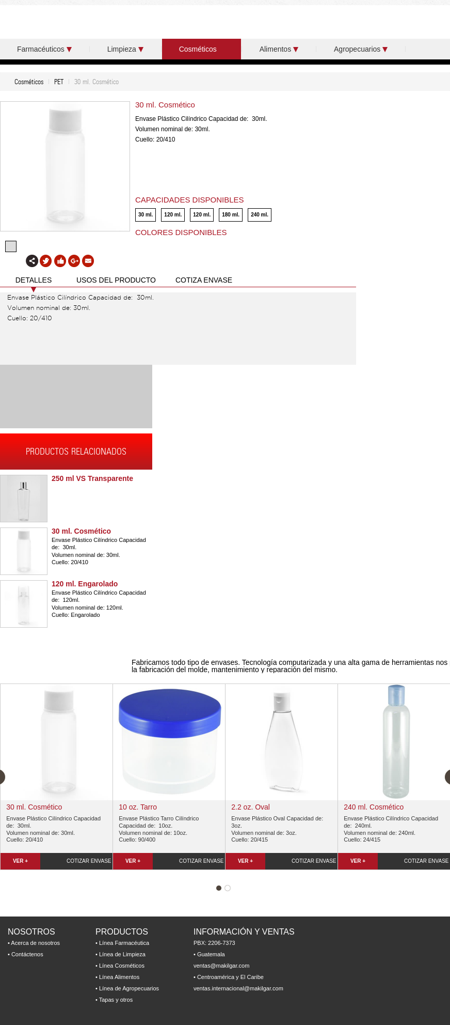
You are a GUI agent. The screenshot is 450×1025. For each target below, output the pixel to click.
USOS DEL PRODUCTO (116, 280)
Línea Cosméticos (121, 965)
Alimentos (279, 49)
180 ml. (230, 215)
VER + (20, 861)
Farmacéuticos (44, 49)
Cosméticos (201, 49)
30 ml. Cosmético (81, 531)
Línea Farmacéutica (124, 943)
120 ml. (173, 215)
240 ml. (259, 215)
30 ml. (145, 215)
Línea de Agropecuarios (129, 988)
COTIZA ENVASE (203, 280)
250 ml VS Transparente (92, 478)
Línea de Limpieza (122, 954)
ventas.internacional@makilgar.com (238, 988)
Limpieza (125, 49)
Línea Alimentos (119, 977)
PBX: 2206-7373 (214, 943)
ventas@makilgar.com (221, 965)
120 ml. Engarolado (85, 584)
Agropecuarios (361, 49)
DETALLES (33, 280)
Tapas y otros (116, 1000)
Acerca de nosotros (35, 943)
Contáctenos (27, 954)
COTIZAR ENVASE (89, 861)
